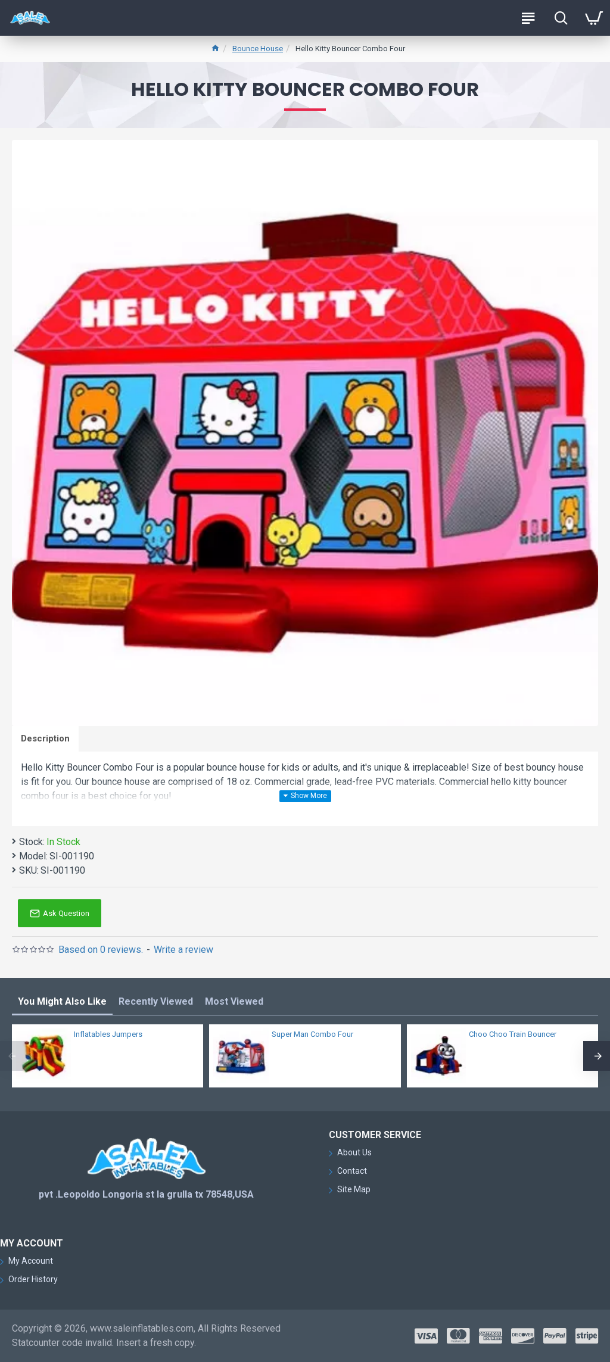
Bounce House (257, 48)
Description (45, 738)
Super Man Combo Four (312, 1034)
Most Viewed (234, 1001)
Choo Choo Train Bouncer (512, 1034)
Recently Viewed (156, 1001)
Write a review (183, 949)
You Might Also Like (62, 1001)
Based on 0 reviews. (100, 949)
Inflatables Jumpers (108, 1034)
